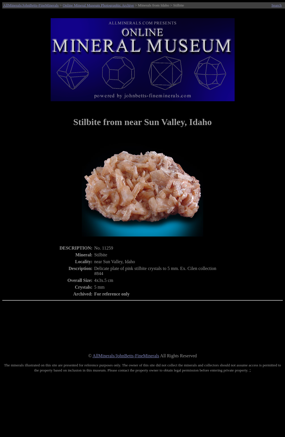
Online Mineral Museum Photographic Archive (98, 5)
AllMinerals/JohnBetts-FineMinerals (31, 5)
